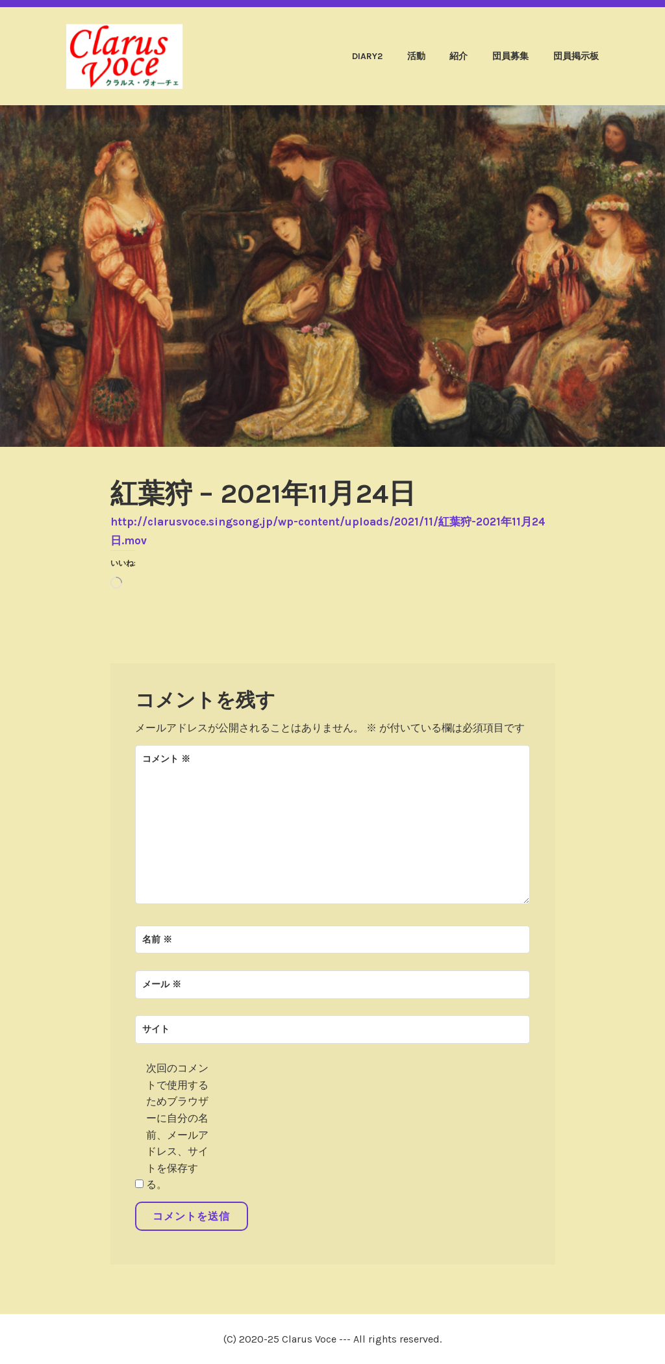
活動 (416, 56)
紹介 (458, 56)
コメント (166, 758)
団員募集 (510, 56)
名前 (157, 939)
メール (161, 984)
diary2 (367, 56)
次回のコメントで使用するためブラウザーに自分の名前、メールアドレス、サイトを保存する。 (177, 1126)
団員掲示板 (576, 56)
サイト (155, 1029)
